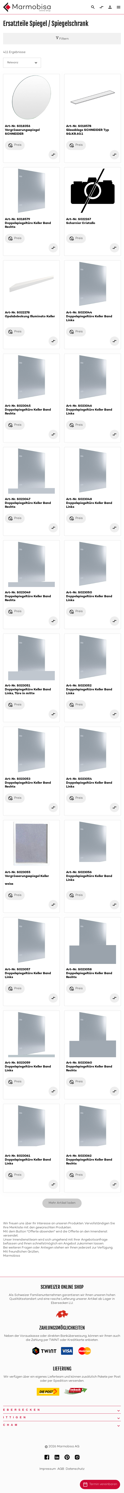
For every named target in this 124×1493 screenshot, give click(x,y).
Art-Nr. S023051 (31, 690)
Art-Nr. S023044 (92, 317)
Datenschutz (75, 1469)
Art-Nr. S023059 (31, 1067)
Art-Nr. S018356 (31, 130)
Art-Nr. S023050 (92, 596)
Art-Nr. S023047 (31, 503)
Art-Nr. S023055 (31, 878)
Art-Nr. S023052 (92, 690)
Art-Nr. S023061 (31, 1160)
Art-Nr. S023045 (31, 410)
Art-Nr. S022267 (92, 221)
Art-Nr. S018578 (92, 130)
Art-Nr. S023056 (92, 876)
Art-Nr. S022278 (31, 315)
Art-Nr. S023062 (92, 1160)
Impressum (47, 1469)
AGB (60, 1469)
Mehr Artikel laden (62, 1203)
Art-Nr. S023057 (31, 973)
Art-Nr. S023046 (92, 410)
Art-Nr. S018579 (31, 223)
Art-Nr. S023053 (31, 783)
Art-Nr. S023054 (92, 783)
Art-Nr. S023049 (31, 596)
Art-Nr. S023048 (92, 503)
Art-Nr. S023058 (92, 973)
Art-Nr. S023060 (92, 1067)
